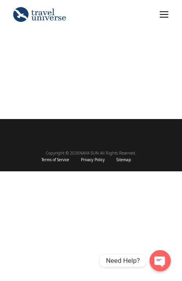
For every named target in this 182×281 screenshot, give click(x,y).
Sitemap (123, 160)
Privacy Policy (93, 160)
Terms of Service (55, 160)
